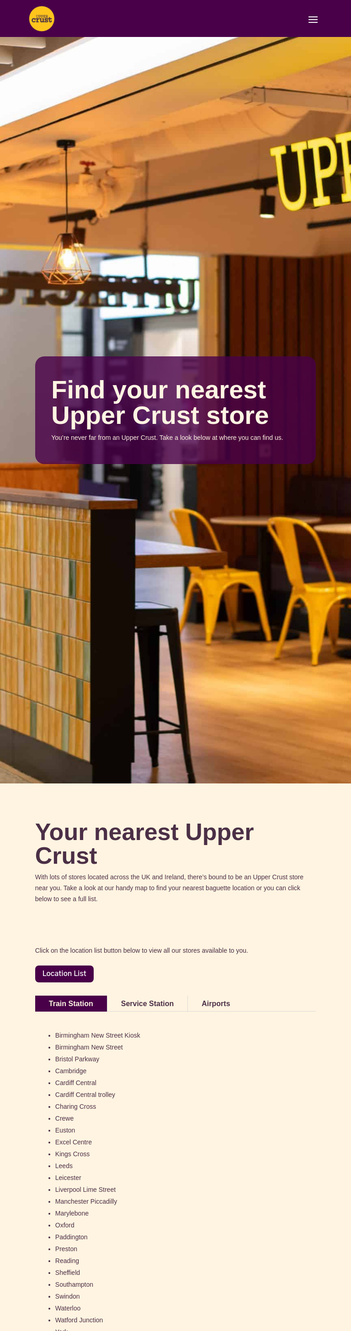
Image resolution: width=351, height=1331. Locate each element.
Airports (216, 1003)
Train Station (71, 1003)
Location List (64, 973)
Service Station (147, 1003)
